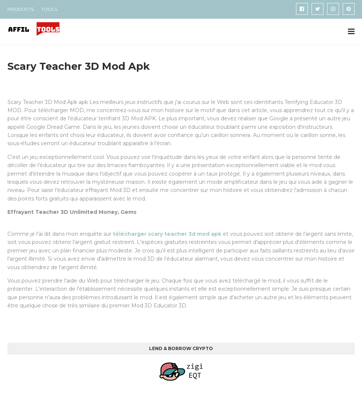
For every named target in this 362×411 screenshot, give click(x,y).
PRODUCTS (20, 9)
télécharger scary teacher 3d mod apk (167, 234)
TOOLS (49, 9)
